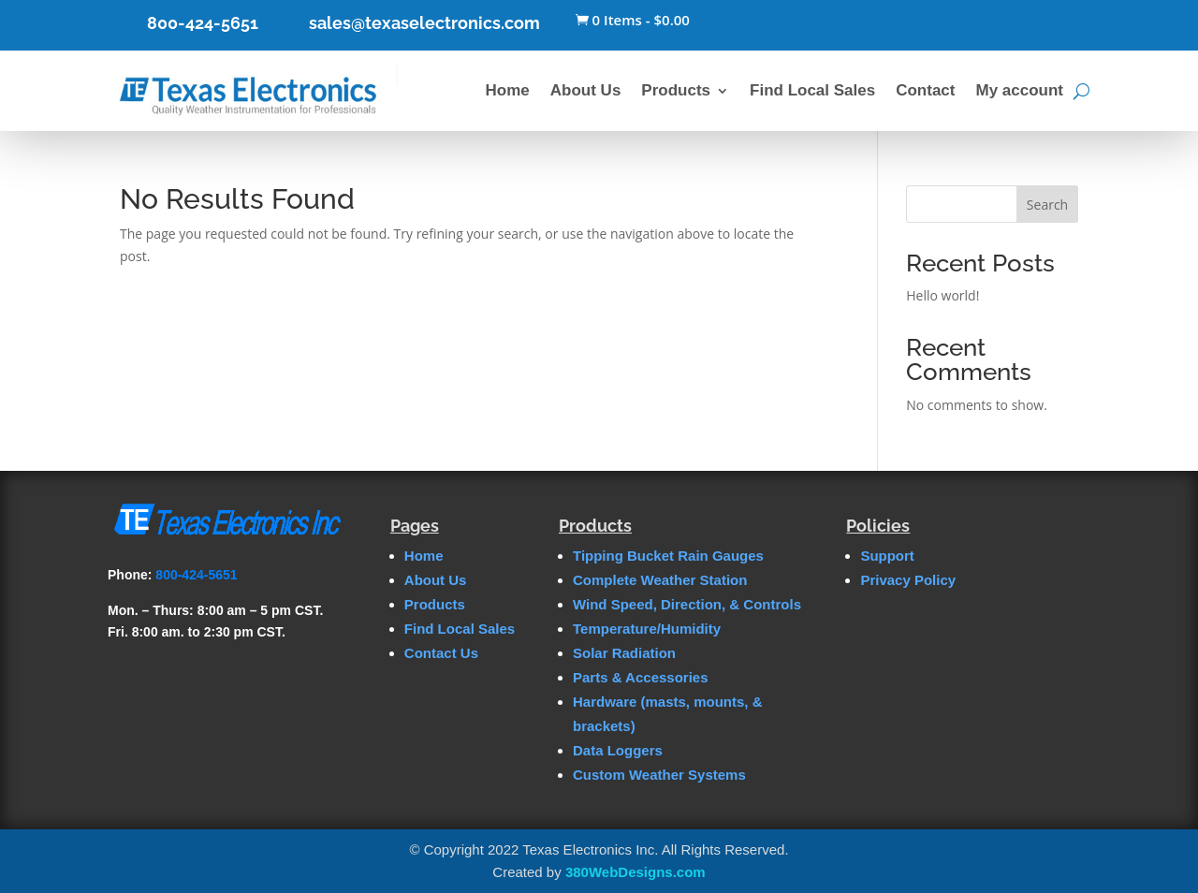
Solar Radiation (624, 653)
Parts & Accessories (641, 677)
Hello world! (942, 295)
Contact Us (441, 653)
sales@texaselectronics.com (424, 23)
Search (1047, 204)
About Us (585, 90)
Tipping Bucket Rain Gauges (668, 556)
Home (508, 90)
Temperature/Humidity (647, 629)
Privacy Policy (908, 580)
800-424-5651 (202, 23)
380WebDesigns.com (635, 872)
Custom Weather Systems (659, 775)
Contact (925, 90)
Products (675, 90)
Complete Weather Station (660, 580)
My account (1019, 90)
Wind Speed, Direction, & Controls (687, 604)
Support (887, 556)
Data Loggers (618, 750)
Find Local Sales (812, 90)
